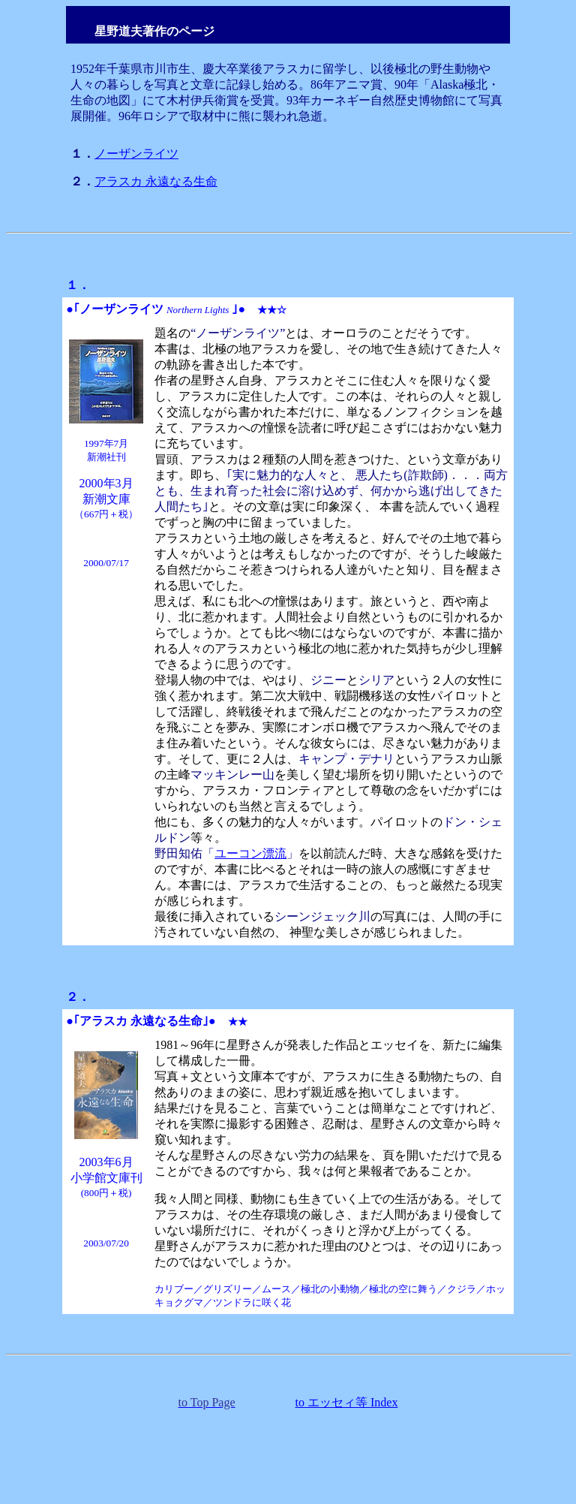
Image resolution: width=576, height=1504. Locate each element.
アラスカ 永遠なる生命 (156, 181)
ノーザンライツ (136, 153)
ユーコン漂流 (250, 853)
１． (78, 285)
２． (78, 996)
